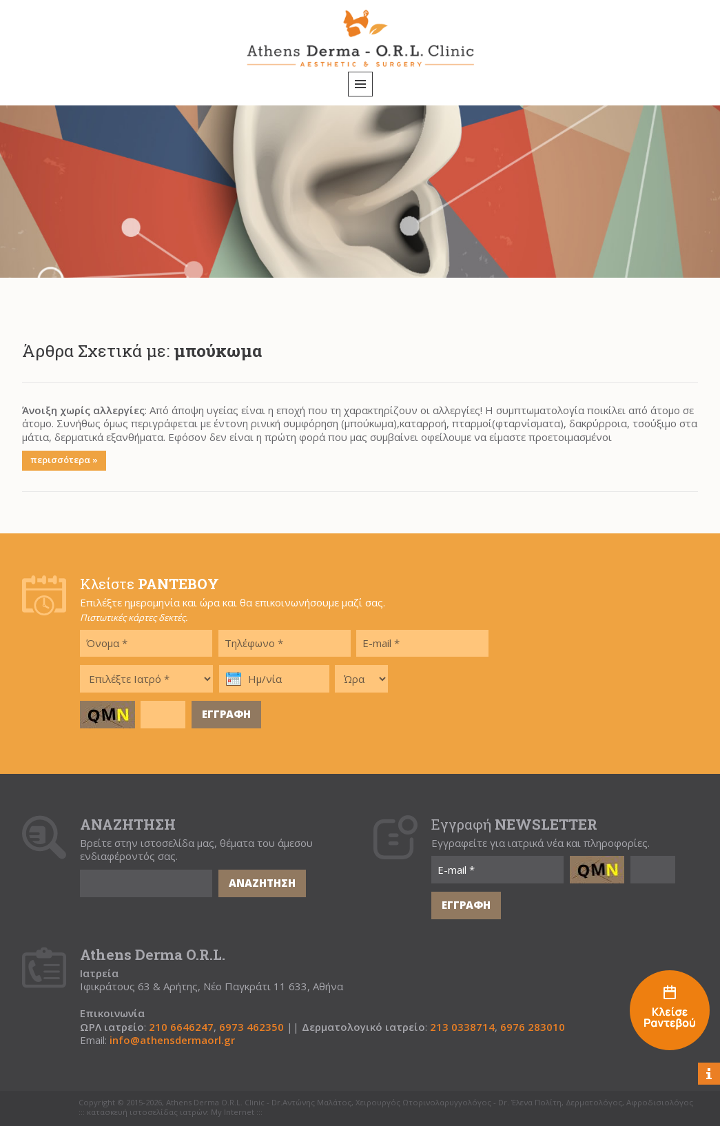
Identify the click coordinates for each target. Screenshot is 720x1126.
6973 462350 (251, 1027)
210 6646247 (181, 1027)
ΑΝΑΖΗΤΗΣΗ (262, 883)
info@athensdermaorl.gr (172, 1040)
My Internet (232, 1112)
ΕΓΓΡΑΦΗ (226, 714)
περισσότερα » (64, 459)
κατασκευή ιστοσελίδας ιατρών (147, 1112)
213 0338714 (462, 1027)
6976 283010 (532, 1027)
